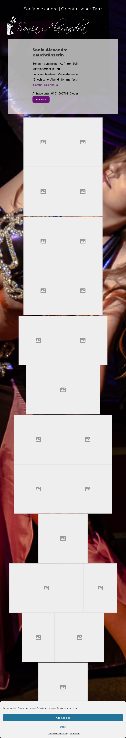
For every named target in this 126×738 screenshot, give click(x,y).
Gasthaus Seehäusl (45, 85)
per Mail (41, 99)
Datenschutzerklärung (58, 733)
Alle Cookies (63, 717)
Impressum (75, 733)
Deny (63, 726)
